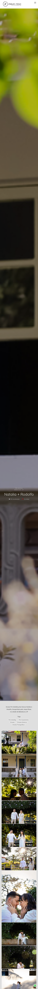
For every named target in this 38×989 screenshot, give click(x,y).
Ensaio (12, 722)
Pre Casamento (24, 720)
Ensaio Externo (22, 722)
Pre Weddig (12, 720)
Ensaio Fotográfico (19, 725)
